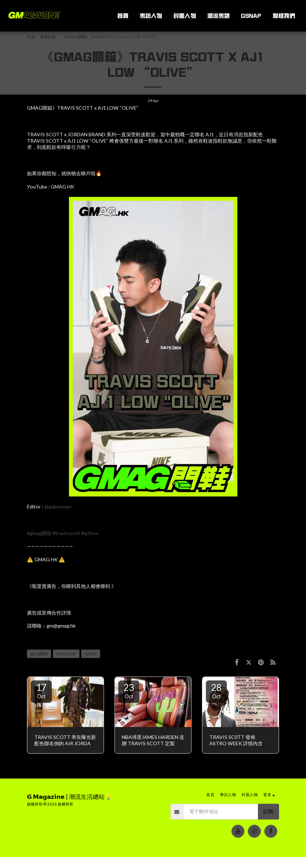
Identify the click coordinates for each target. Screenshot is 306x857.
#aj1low (89, 533)
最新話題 (48, 36)
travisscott (66, 653)
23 (128, 690)
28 (216, 690)
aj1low (91, 653)
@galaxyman (57, 506)
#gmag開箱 (39, 533)
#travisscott (66, 533)
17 (41, 690)
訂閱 (268, 812)
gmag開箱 (39, 653)
